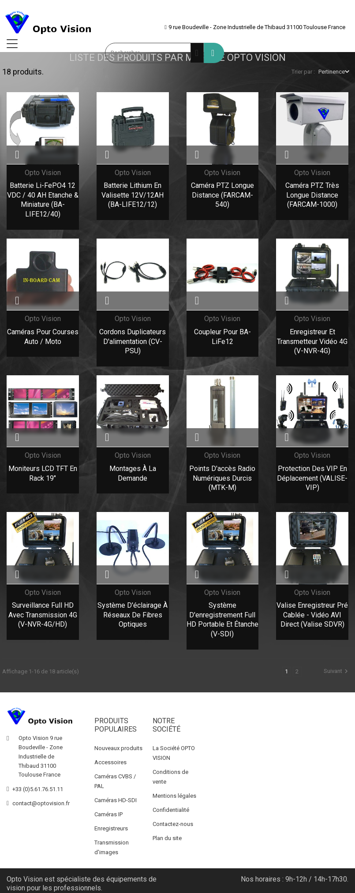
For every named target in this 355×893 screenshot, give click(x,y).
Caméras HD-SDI (115, 798)
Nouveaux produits (118, 746)
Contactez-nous (173, 821)
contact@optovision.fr (41, 801)
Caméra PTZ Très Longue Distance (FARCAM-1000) (312, 195)
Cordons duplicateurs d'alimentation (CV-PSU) (132, 341)
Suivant (337, 671)
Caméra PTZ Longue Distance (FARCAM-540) (222, 195)
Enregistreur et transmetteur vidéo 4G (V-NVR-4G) (312, 341)
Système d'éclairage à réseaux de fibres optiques (132, 614)
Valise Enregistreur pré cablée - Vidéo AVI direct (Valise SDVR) (312, 614)
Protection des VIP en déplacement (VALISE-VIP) (312, 478)
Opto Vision (43, 172)
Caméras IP (108, 812)
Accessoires (110, 760)
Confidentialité (171, 807)
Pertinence (331, 71)
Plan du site (167, 836)
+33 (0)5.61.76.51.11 (37, 787)
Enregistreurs (111, 826)
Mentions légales (174, 793)
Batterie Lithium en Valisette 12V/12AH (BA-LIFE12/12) (132, 195)
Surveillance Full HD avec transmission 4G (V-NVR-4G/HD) (42, 614)
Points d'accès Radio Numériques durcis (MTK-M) (222, 478)
